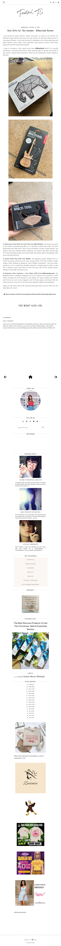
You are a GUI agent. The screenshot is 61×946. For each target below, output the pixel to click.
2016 (30, 706)
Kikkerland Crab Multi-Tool (37, 294)
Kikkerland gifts (46, 294)
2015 (30, 708)
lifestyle (31, 559)
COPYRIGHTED (30, 942)
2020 (30, 697)
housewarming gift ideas (27, 294)
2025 (30, 686)
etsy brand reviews (30, 584)
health (31, 576)
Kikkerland (39, 48)
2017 (30, 704)
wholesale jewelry (20, 912)
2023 (30, 691)
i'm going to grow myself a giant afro (30, 480)
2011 (30, 717)
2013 (30, 713)
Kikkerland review (52, 294)
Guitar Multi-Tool (19, 294)
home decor (31, 563)
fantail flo (28, 939)
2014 (30, 711)
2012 (30, 715)
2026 (30, 684)
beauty (31, 572)
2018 (30, 702)
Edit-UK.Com (38, 244)
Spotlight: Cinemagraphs (30, 544)
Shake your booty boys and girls (31, 512)
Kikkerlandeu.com (48, 273)
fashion (30, 568)
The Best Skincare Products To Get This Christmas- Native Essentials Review (30, 626)
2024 (30, 689)
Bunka (28, 259)
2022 (30, 693)
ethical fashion (31, 580)
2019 (30, 700)
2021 (30, 695)
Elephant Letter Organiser (10, 294)
